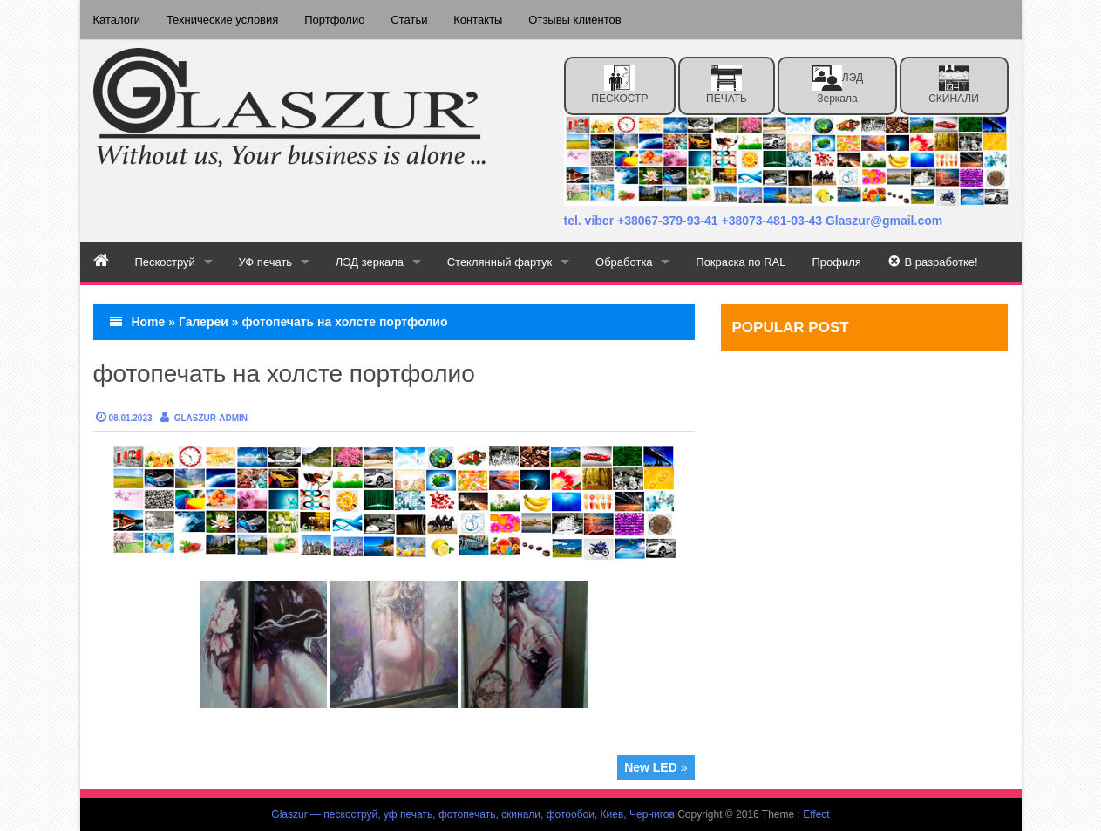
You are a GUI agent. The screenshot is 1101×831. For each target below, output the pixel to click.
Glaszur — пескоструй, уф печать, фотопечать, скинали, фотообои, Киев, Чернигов (473, 814)
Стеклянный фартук (501, 262)
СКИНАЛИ (953, 85)
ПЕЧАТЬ (726, 85)
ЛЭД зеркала (837, 85)
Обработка (625, 262)
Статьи (409, 19)
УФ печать (266, 262)
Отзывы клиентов (575, 19)
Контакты (478, 19)
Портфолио (334, 19)
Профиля (837, 262)
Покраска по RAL (742, 262)
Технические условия (222, 19)
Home (148, 322)
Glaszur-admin (211, 418)
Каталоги (117, 19)
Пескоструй (165, 262)
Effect (816, 814)
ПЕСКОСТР (619, 85)
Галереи (203, 322)
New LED (650, 767)
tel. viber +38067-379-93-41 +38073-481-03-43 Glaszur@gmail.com (753, 221)
